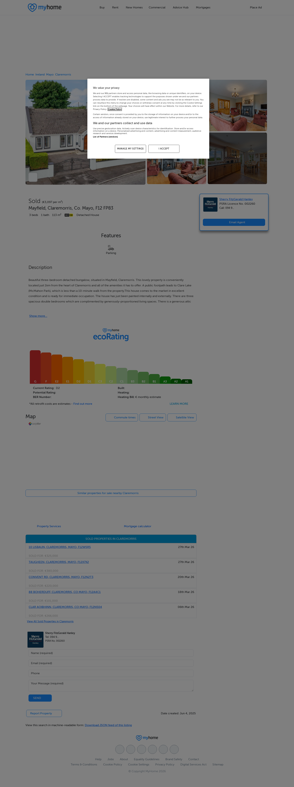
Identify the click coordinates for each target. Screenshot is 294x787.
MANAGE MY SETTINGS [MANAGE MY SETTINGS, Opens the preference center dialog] (130, 148)
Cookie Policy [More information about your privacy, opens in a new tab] (115, 109)
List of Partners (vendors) (105, 137)
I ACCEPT (164, 148)
